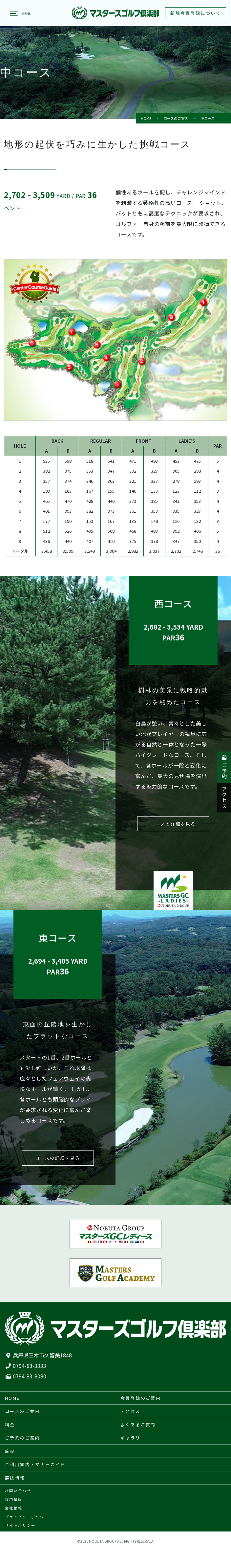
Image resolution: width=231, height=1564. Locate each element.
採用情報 (14, 1499)
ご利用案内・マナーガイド (35, 1464)
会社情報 (14, 1507)
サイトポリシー (20, 1525)
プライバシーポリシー (27, 1516)
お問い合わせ (18, 1490)
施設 (10, 1451)
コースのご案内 (175, 118)
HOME (146, 118)
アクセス (224, 797)
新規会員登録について (195, 13)
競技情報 (15, 1478)
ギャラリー (133, 1438)
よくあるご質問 (138, 1424)
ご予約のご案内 (22, 1438)
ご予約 (224, 767)
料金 (10, 1424)
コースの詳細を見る (173, 824)
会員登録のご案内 (140, 1398)
